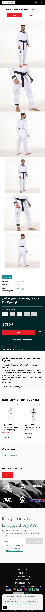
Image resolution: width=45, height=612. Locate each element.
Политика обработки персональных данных (22, 586)
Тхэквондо (20, 289)
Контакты (22, 570)
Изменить (19, 349)
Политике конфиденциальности (20, 604)
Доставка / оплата (22, 576)
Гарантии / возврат (22, 580)
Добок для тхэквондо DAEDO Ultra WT (32, 427)
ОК (5, 608)
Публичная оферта (22, 583)
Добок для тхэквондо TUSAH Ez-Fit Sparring (10, 427)
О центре (22, 573)
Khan (17, 285)
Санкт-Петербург (8, 2)
